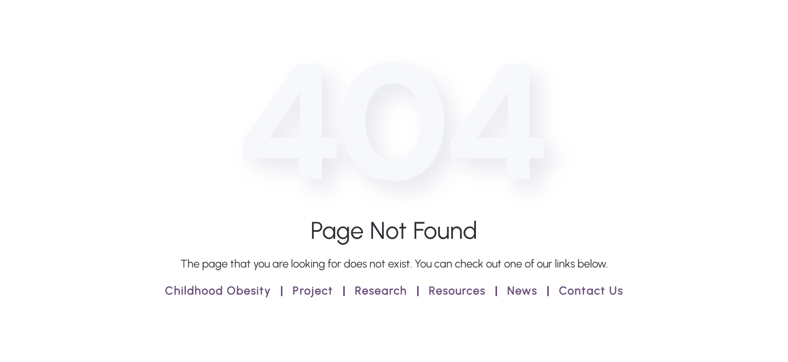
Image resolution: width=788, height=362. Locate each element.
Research (381, 291)
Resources (457, 291)
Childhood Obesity (218, 291)
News (522, 291)
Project (312, 291)
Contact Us (591, 291)
